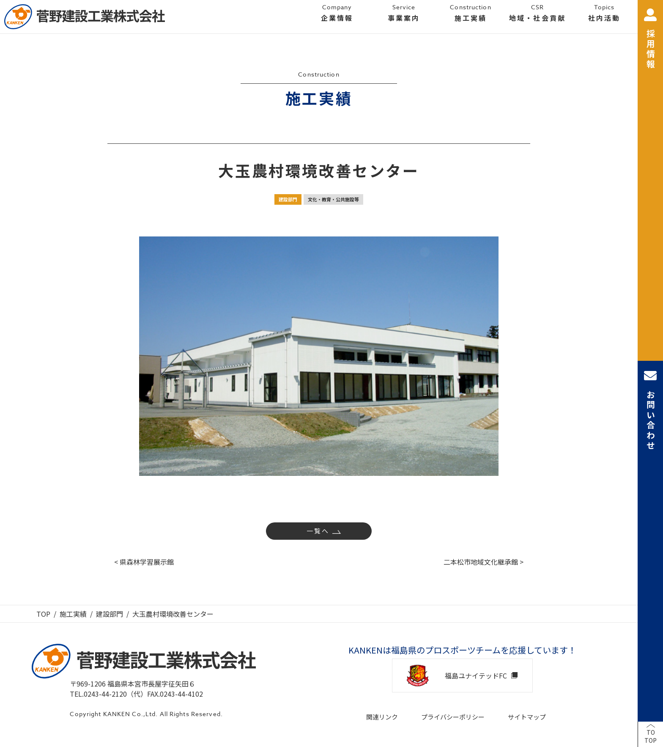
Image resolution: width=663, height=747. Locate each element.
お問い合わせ (650, 410)
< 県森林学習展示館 (144, 562)
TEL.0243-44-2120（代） (108, 694)
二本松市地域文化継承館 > (483, 562)
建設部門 (288, 199)
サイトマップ (527, 716)
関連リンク (382, 716)
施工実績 (73, 614)
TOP (43, 614)
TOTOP (650, 736)
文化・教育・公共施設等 (333, 199)
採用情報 (650, 39)
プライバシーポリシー (453, 716)
